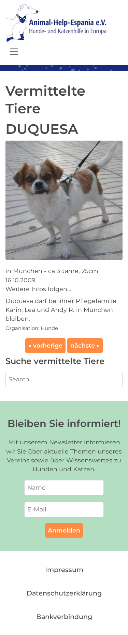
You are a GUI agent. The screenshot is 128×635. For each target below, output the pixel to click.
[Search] (64, 379)
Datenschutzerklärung (64, 593)
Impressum (64, 570)
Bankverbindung (64, 617)
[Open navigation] (14, 53)
